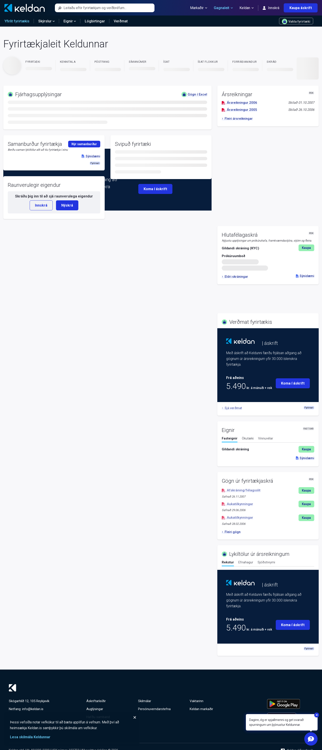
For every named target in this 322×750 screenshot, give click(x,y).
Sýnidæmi (305, 276)
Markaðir (198, 8)
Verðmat (121, 21)
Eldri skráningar (235, 276)
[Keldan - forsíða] (24, 8)
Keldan (246, 8)
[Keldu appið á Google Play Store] (290, 704)
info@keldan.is (32, 709)
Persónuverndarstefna (154, 709)
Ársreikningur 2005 (239, 110)
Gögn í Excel (194, 94)
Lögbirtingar (95, 21)
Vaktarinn (196, 701)
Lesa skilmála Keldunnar (30, 737)
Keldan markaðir (201, 709)
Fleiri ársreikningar (237, 118)
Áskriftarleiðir (96, 701)
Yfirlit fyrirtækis (16, 21)
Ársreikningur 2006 (239, 103)
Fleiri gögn (231, 532)
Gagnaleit (223, 8)
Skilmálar (144, 701)
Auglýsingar (94, 709)
